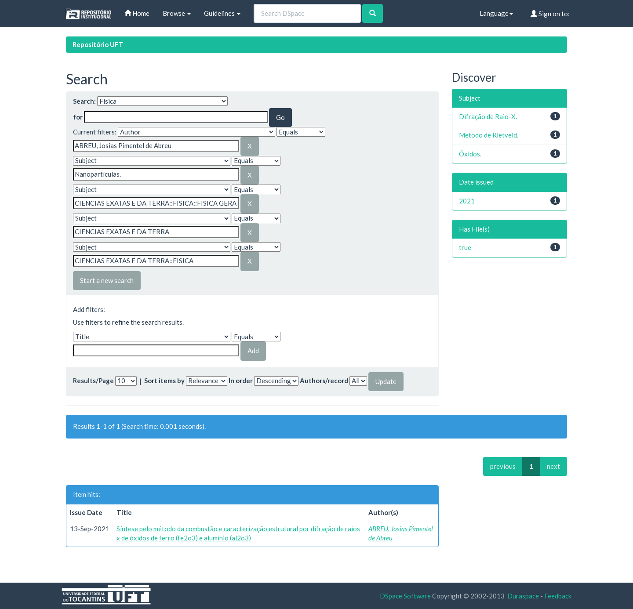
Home (136, 13)
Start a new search (107, 280)
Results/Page (93, 380)
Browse (177, 13)
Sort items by (164, 380)
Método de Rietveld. (488, 135)
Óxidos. (470, 154)
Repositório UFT (98, 44)
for (78, 117)
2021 (467, 201)
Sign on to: (550, 14)
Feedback (557, 596)
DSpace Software (405, 596)
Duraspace (523, 596)
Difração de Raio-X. (488, 116)
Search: (84, 101)
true (465, 247)
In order (241, 380)
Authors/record (324, 380)
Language (496, 13)
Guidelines (222, 13)
